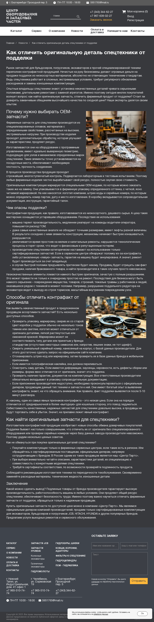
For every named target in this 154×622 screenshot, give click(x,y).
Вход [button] (130, 16)
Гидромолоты (40, 572)
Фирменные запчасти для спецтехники (31, 123)
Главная (10, 43)
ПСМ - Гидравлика (67, 566)
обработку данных (101, 614)
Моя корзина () (135, 12)
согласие (95, 582)
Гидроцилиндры (66, 561)
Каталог (11, 543)
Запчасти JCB (39, 543)
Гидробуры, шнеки (67, 543)
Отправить (139, 581)
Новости (23, 43)
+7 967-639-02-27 (101, 16)
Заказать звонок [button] (101, 20)
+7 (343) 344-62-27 (101, 12)
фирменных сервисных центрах (81, 448)
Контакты (12, 570)
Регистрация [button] (135, 20)
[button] (117, 31)
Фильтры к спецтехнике (71, 556)
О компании (14, 553)
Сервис (10, 548)
